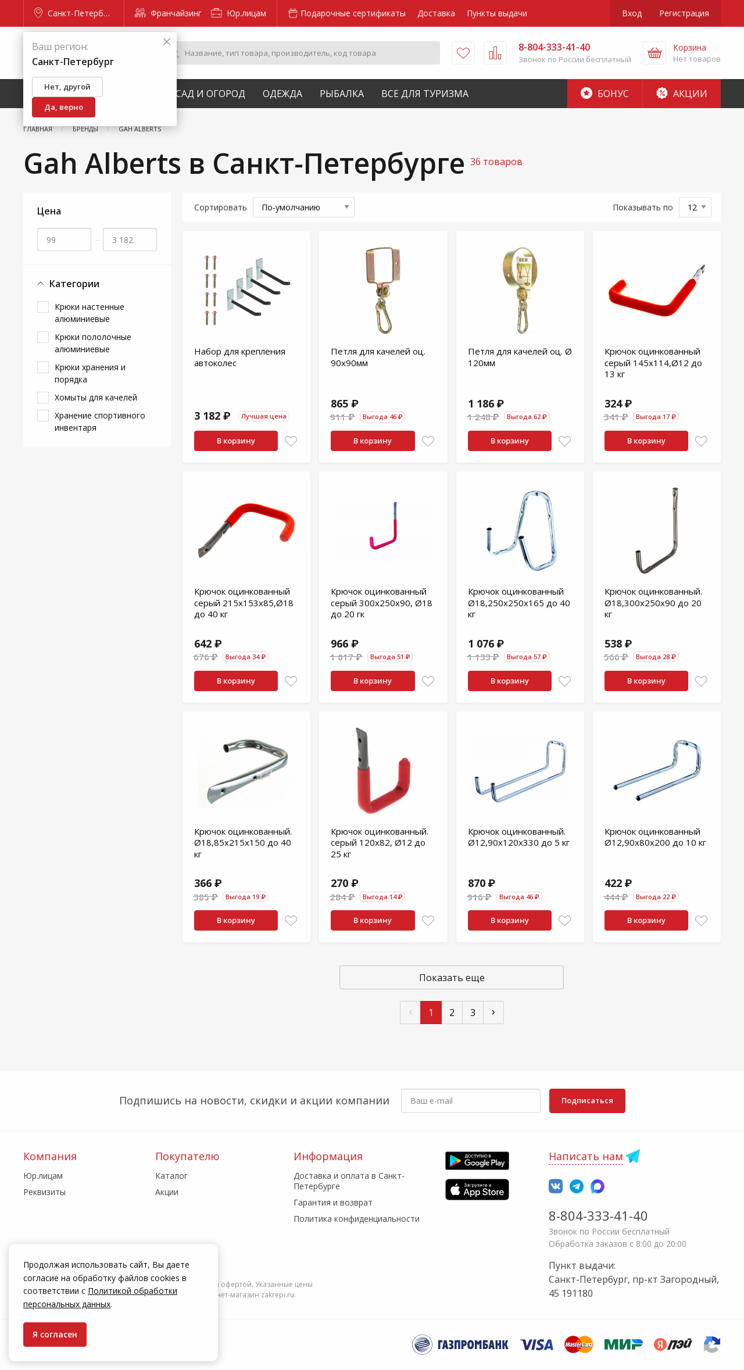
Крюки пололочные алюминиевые (93, 343)
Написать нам (586, 1156)
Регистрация (684, 13)
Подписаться (587, 1100)
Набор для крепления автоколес (239, 357)
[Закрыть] (167, 42)
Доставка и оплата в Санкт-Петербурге (349, 1181)
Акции (681, 93)
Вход (632, 13)
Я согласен (55, 1334)
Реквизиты (44, 1191)
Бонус (605, 93)
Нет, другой (67, 86)
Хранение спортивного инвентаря (100, 421)
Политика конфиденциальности (357, 1218)
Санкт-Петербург (75, 13)
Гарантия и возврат (333, 1202)
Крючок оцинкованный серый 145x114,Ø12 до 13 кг (653, 362)
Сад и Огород (210, 93)
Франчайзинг (168, 13)
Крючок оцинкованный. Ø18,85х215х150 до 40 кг (243, 842)
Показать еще (452, 977)
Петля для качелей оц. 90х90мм (378, 357)
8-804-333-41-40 (598, 1215)
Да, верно (63, 107)
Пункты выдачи (497, 13)
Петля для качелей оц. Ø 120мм (520, 357)
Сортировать (220, 207)
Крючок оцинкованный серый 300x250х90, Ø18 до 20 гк (381, 602)
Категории (68, 284)
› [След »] (493, 1011)
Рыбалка (342, 93)
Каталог (171, 1175)
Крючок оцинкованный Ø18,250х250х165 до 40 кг (519, 602)
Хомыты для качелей (96, 397)
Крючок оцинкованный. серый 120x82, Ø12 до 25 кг (379, 842)
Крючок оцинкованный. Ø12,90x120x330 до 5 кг (519, 837)
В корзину (236, 440)
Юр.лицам (238, 13)
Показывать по (643, 207)
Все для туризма (424, 93)
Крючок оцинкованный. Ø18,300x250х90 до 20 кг (653, 602)
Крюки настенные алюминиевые (89, 312)
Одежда (282, 93)
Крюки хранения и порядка (90, 373)
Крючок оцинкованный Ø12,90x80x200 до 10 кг (655, 837)
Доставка (436, 13)
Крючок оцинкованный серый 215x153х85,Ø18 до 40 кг (244, 602)
